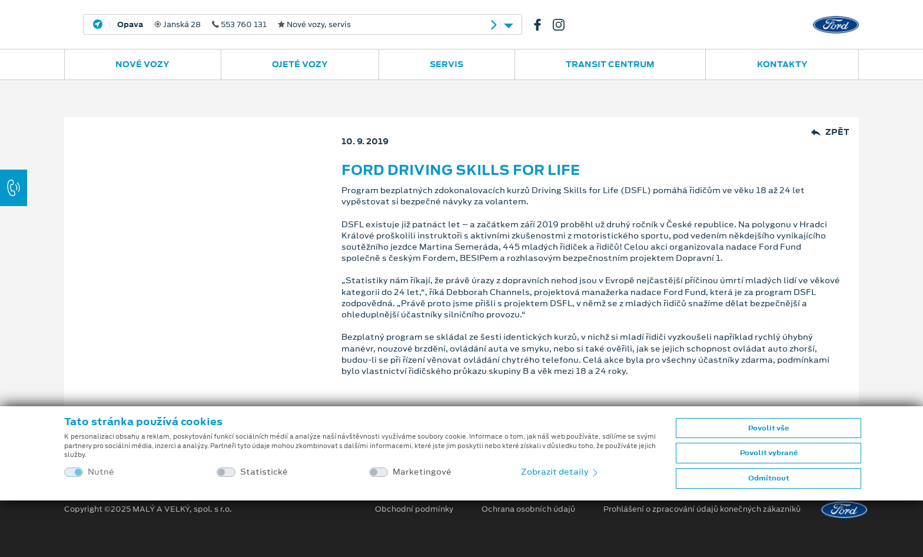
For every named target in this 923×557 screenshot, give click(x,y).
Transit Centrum (610, 64)
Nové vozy (142, 64)
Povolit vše (768, 428)
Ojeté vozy (300, 64)
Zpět (830, 132)
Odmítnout (768, 478)
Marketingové (422, 472)
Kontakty (782, 64)
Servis (446, 64)
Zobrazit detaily (560, 472)
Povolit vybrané (769, 452)
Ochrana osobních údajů (528, 509)
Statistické (264, 472)
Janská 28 (234, 24)
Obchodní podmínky (414, 509)
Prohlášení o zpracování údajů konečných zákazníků (702, 509)
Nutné (101, 472)
